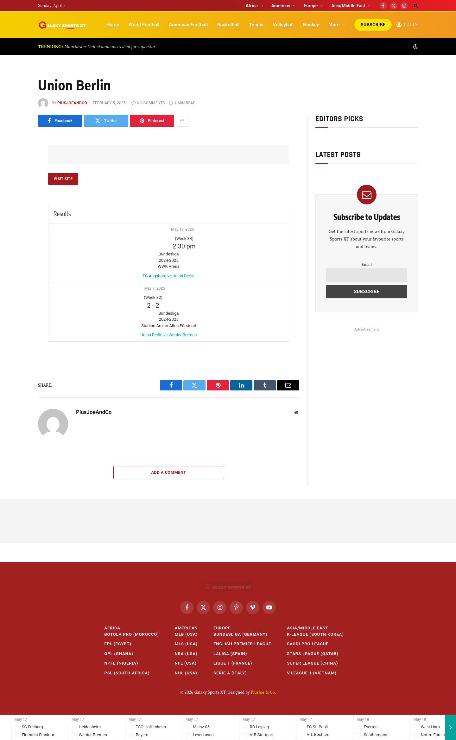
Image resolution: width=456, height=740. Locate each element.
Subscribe (373, 24)
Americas (280, 5)
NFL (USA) (186, 663)
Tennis (256, 25)
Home (112, 25)
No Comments (148, 103)
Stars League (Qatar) (313, 653)
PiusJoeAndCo (72, 103)
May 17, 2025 (182, 229)
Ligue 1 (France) (232, 663)
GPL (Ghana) (118, 653)
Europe (311, 5)
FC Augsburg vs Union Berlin (168, 275)
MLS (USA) (186, 643)
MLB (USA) (186, 634)
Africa (252, 5)
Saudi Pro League (308, 643)
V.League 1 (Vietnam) (312, 673)
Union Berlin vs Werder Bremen (168, 334)
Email (367, 264)
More (333, 25)
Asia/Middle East (348, 5)
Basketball (228, 25)
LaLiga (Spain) (230, 653)
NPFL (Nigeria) (121, 663)
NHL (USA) (186, 673)
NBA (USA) (186, 653)
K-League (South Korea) (315, 634)
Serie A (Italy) (230, 673)
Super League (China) (312, 663)
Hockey (311, 25)
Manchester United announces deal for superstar (109, 46)
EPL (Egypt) (117, 643)
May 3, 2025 (154, 288)
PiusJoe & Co (263, 692)
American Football (188, 25)
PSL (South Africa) (126, 673)
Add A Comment (168, 472)
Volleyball (283, 25)
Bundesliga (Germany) (240, 634)
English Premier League (242, 643)
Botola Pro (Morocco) (131, 634)
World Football (144, 25)
